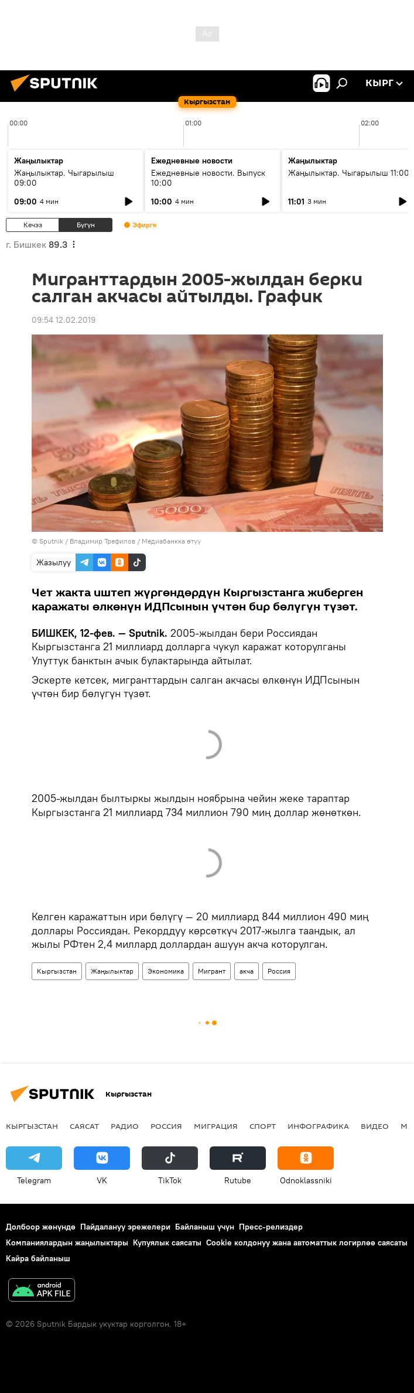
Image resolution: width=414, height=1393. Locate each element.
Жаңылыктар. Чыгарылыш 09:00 (64, 178)
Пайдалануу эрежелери (125, 1226)
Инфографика (318, 1126)
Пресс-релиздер (271, 1226)
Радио (125, 1126)
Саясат (84, 1126)
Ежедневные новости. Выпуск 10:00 (208, 178)
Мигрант (211, 971)
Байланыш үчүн (204, 1226)
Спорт (262, 1126)
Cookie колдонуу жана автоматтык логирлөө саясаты (307, 1242)
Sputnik (51, 541)
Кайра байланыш (38, 1258)
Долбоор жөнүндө (41, 1226)
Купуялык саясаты (167, 1242)
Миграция (216, 1126)
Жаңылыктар (112, 971)
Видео (375, 1126)
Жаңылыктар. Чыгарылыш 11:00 (348, 173)
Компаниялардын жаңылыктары (67, 1242)
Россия (279, 971)
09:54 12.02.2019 (63, 320)
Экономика (166, 971)
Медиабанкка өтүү (171, 541)
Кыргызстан (57, 971)
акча (246, 971)
